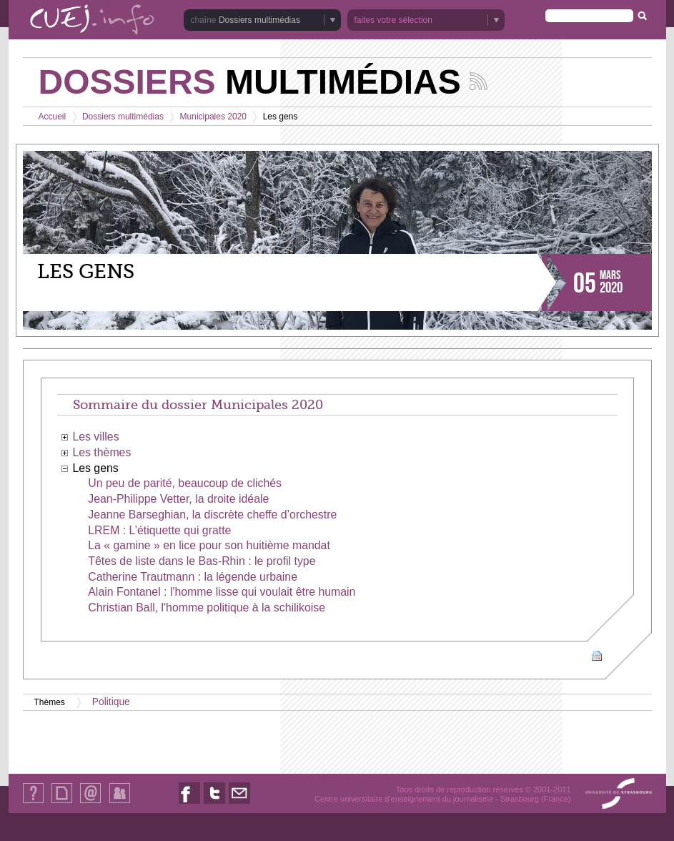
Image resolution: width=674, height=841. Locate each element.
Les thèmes (101, 452)
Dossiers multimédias (259, 20)
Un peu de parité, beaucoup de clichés (185, 483)
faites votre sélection (393, 20)
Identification (119, 802)
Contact (90, 802)
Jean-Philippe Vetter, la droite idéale (178, 499)
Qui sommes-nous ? (33, 802)
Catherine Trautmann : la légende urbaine (192, 577)
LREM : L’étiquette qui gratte (159, 530)
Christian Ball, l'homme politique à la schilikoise (206, 607)
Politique (111, 702)
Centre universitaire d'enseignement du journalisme (403, 799)
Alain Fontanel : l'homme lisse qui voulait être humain (221, 592)
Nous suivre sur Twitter (214, 803)
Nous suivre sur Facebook (189, 803)
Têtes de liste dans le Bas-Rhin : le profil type (201, 561)
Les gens (95, 468)
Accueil (52, 117)
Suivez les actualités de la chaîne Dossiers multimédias (478, 81)
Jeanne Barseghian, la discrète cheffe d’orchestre (212, 514)
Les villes (95, 437)
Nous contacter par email (239, 803)
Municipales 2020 (213, 117)
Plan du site (61, 802)
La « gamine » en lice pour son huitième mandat (209, 545)
